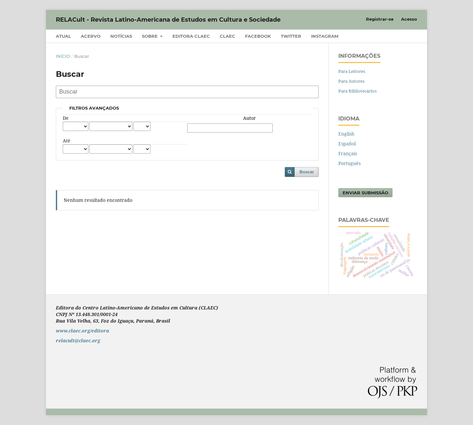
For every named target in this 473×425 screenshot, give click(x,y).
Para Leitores (351, 71)
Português (349, 163)
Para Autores (351, 81)
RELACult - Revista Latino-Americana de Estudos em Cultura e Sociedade (168, 19)
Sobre (150, 36)
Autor (249, 118)
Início (63, 56)
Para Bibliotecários (357, 91)
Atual (63, 36)
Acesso (409, 19)
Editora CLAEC (191, 36)
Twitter (291, 36)
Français (347, 153)
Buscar (307, 171)
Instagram (324, 36)
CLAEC (227, 36)
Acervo (91, 36)
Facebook (258, 36)
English (346, 134)
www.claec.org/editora (82, 331)
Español (347, 143)
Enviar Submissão (365, 192)
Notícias (121, 36)
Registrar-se (380, 19)
